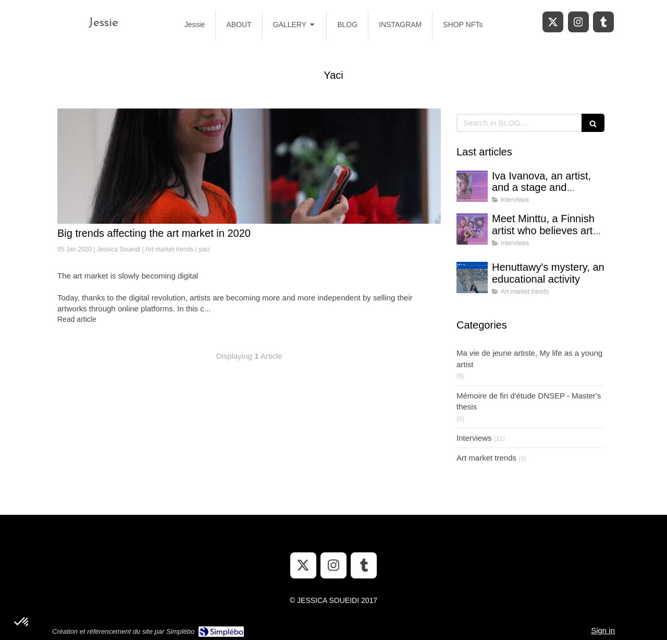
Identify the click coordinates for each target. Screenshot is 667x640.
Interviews (474, 437)
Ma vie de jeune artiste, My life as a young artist (529, 358)
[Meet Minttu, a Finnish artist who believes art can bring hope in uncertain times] (472, 229)
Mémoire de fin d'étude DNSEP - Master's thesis (528, 401)
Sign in (603, 630)
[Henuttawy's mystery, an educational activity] (472, 277)
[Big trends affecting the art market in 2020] (249, 166)
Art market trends (486, 457)
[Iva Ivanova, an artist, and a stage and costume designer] (472, 186)
